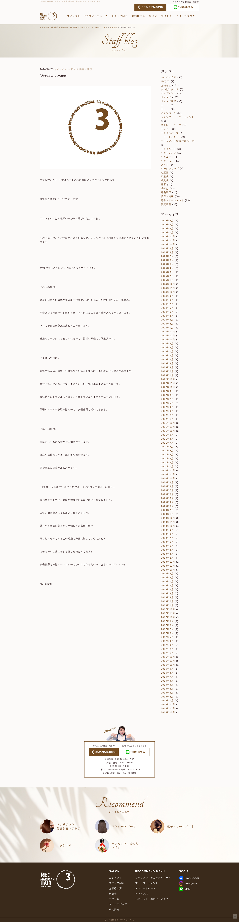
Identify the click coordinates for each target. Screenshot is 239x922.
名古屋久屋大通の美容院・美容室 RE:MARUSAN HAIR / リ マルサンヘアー (73, 27)
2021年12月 (168, 423)
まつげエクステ (170, 89)
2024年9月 (167, 296)
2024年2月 (167, 323)
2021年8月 (167, 438)
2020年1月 (167, 514)
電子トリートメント (172, 200)
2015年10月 (168, 712)
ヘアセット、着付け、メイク (127, 845)
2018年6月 (167, 585)
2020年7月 (167, 490)
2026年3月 (167, 224)
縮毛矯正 (166, 192)
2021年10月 (168, 431)
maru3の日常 (168, 77)
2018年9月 (167, 573)
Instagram (188, 883)
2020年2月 (167, 510)
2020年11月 (168, 474)
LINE (185, 889)
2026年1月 (167, 232)
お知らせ (113, 27)
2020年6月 (167, 494)
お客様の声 (138, 16)
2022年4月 (167, 407)
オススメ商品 (168, 101)
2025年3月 (167, 272)
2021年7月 (167, 442)
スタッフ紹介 (119, 16)
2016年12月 (168, 657)
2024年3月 (167, 319)
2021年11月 (168, 427)
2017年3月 (167, 645)
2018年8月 (167, 577)
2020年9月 (167, 482)
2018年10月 (168, 569)
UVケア (165, 81)
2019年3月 (167, 553)
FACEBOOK (189, 878)
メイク (165, 164)
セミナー (166, 129)
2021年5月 (167, 450)
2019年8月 (167, 534)
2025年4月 (167, 268)
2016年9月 (167, 668)
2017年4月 (167, 641)
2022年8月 (167, 395)
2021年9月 (167, 434)
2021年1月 (167, 466)
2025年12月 (168, 236)
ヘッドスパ (71, 69)
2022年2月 (167, 415)
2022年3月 (167, 411)
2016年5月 (167, 684)
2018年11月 (168, 565)
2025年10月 (168, 244)
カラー (165, 109)
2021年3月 (167, 458)
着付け (165, 188)
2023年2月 (167, 371)
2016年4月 (167, 688)
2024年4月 (167, 316)
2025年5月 (167, 264)
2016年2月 (167, 696)
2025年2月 (167, 276)
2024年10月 (168, 292)
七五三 (165, 172)
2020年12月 (168, 470)
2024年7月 (167, 304)
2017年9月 (167, 621)
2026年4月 (167, 220)
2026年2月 (167, 228)
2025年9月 (167, 248)
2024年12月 (168, 284)
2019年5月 (167, 546)
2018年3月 (167, 597)
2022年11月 (168, 383)
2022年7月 (167, 399)
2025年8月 (167, 252)
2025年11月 (168, 240)
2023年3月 (167, 367)
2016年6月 (167, 680)
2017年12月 (168, 609)
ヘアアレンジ (168, 152)
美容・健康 (85, 69)
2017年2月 (167, 649)
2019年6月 (167, 542)
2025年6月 (167, 260)
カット (165, 105)
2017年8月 (167, 625)
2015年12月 (168, 704)
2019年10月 (168, 526)
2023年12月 (168, 331)
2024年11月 (168, 288)
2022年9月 (167, 391)
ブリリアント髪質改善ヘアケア (179, 141)
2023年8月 (167, 347)
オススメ (166, 97)
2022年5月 (167, 403)
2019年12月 (168, 518)
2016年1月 (167, 700)
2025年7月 (167, 256)
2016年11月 (168, 661)
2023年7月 (167, 351)
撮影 (163, 184)
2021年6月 (167, 446)
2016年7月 (167, 676)
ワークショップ (170, 168)
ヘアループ (167, 156)
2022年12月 (168, 379)
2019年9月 (167, 530)
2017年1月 (167, 653)
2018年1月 (167, 605)
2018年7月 (167, 581)
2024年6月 (167, 308)
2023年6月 (167, 355)
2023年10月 (168, 339)
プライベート (168, 148)
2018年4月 (167, 593)
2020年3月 (167, 506)
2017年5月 (167, 637)
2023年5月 (167, 359)
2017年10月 (168, 617)
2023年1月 (167, 375)
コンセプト (73, 16)
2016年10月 (168, 664)
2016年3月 (167, 692)
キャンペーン (168, 113)
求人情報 (114, 909)
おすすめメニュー (94, 15)
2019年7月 (167, 538)
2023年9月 (167, 343)
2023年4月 (167, 363)
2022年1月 (167, 419)
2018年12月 (168, 561)
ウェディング (168, 93)
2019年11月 (168, 522)
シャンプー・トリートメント (177, 117)
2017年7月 (167, 629)
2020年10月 (168, 478)
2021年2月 (167, 462)
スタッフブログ (185, 16)
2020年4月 (167, 502)
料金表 (153, 16)
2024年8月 (167, 300)
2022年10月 (168, 387)
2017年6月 (167, 633)
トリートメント (170, 137)
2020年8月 (167, 486)
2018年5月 (167, 589)
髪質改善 (166, 204)
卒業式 (165, 176)
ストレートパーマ (171, 125)
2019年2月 (167, 557)
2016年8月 (167, 672)
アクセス (166, 16)
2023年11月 (168, 335)
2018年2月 (167, 601)
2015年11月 (168, 708)
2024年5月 (167, 312)
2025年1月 (167, 280)
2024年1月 (167, 327)
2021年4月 (167, 454)
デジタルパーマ (170, 133)
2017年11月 (168, 613)
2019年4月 (167, 549)
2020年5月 (167, 498)
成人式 (165, 180)
